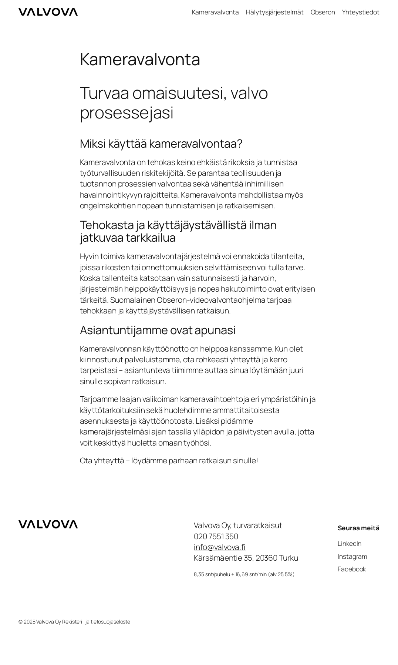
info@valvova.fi (220, 547)
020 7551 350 (216, 536)
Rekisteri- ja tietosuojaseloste (96, 621)
